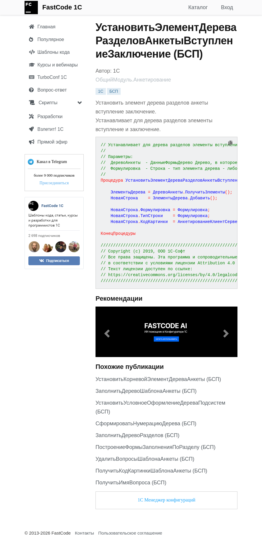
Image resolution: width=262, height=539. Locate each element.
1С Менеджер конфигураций (166, 499)
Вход (227, 7)
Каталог (198, 7)
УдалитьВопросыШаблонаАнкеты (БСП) (145, 459)
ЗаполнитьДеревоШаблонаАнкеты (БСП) (146, 391)
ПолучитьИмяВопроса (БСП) (131, 483)
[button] (106, 332)
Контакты (84, 532)
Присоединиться (54, 183)
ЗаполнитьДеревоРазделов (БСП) (137, 435)
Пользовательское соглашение (130, 532)
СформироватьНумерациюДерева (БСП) (146, 423)
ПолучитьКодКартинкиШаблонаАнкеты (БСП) (151, 471)
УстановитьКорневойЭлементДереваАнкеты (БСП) (158, 379)
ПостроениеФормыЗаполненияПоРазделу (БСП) (156, 447)
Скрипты (43, 102)
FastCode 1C (62, 7)
